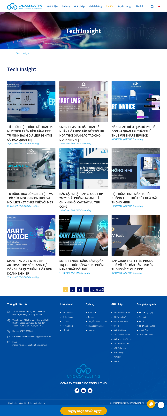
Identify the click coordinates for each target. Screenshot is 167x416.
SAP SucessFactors (122, 335)
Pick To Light (119, 352)
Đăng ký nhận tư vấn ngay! (83, 411)
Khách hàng (95, 6)
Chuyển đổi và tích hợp (98, 321)
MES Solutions (120, 348)
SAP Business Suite (122, 312)
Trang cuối (97, 289)
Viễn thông (143, 330)
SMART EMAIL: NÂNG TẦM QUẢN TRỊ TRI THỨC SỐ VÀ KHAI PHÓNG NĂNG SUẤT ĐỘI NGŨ (82, 265)
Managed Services (96, 326)
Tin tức (110, 6)
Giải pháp (79, 6)
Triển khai (92, 312)
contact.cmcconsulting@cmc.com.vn (34, 337)
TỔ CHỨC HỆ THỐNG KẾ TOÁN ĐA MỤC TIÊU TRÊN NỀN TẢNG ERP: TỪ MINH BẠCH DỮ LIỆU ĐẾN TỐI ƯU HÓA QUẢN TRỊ (30, 133)
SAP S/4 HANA (120, 330)
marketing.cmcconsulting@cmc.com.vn (29, 345)
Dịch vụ (66, 6)
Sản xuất (142, 317)
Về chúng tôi (67, 312)
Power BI (117, 357)
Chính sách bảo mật (17, 403)
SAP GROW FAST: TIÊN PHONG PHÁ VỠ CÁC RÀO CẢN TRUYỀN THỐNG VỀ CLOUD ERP (132, 265)
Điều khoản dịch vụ (36, 403)
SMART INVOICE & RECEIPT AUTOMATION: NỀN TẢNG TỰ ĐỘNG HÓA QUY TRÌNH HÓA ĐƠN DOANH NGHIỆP (29, 267)
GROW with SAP (121, 321)
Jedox (116, 361)
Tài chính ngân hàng (148, 326)
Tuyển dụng (124, 6)
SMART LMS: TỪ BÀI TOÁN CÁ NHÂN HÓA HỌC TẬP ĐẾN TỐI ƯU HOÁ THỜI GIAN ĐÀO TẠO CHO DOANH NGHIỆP (81, 133)
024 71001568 (26, 331)
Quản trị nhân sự (146, 335)
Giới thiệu (52, 6)
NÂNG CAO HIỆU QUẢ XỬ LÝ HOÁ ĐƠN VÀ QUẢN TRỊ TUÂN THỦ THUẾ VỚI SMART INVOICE (133, 131)
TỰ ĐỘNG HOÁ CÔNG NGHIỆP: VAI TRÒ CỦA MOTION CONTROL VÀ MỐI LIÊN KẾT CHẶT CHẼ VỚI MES (30, 198)
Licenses (91, 330)
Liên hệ (139, 6)
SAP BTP (117, 326)
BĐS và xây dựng (146, 312)
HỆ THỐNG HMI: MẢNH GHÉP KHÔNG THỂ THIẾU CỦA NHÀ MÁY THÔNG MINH (135, 198)
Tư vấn (91, 317)
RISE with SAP (120, 317)
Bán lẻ (141, 321)
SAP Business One (121, 344)
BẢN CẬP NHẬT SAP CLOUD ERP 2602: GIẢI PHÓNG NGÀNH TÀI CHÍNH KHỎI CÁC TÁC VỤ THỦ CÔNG (81, 200)
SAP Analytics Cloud (122, 339)
